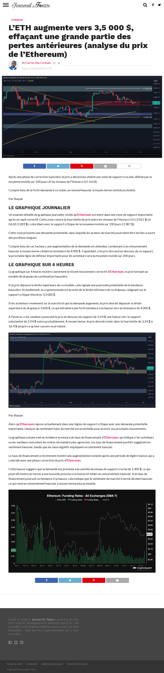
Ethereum (84, 214)
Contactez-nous (77, 664)
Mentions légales (52, 664)
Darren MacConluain (38, 62)
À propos (32, 664)
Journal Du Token (43, 619)
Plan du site (14, 664)
